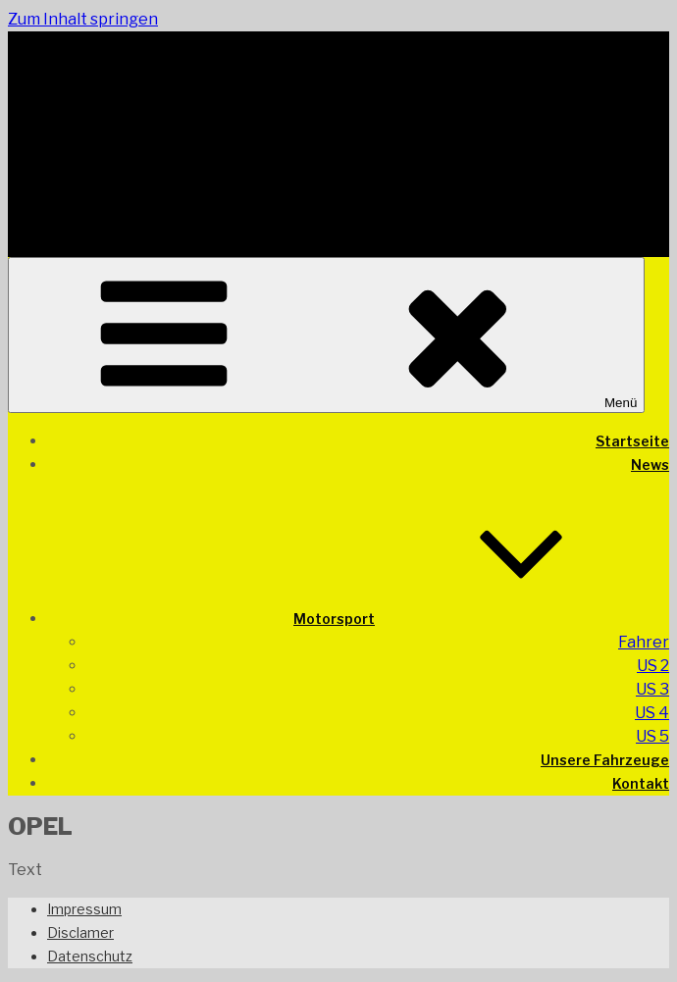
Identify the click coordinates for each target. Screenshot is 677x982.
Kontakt (640, 783)
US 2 (653, 665)
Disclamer (80, 932)
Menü (326, 335)
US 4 (652, 712)
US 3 (652, 689)
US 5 (652, 736)
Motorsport (481, 618)
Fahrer (643, 642)
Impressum (84, 909)
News (650, 464)
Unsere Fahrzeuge (605, 759)
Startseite (632, 441)
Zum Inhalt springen (83, 19)
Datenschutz (89, 956)
